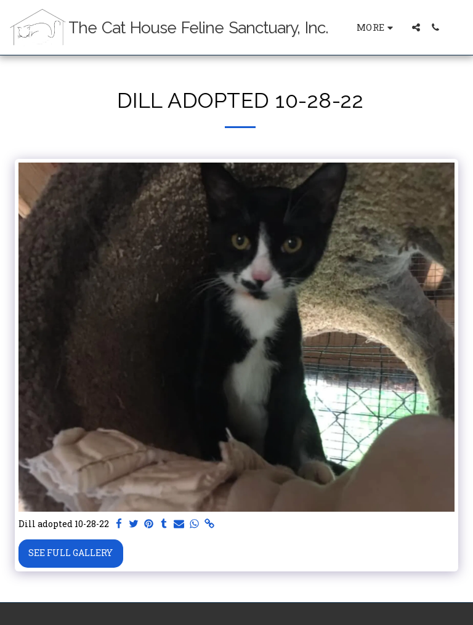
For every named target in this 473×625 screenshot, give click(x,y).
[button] (416, 27)
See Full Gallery (70, 552)
